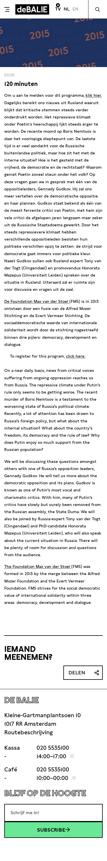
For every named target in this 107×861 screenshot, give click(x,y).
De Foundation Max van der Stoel (36, 301)
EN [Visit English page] (75, 9)
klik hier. (94, 95)
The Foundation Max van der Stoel (37, 566)
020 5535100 (53, 747)
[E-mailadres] (53, 813)
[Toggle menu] (6, 9)
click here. (75, 356)
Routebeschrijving (28, 732)
